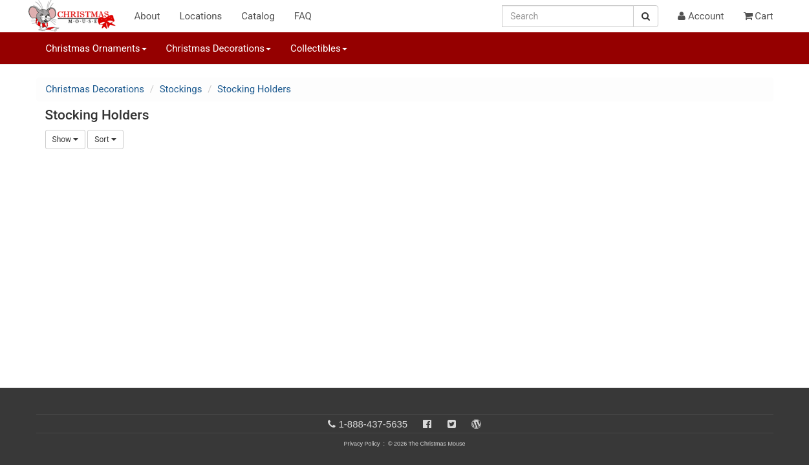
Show (65, 139)
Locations (200, 16)
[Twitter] (452, 423)
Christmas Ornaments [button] (96, 48)
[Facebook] (427, 423)
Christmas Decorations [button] (218, 48)
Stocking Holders (254, 89)
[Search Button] (645, 16)
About (147, 16)
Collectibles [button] (318, 48)
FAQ (303, 16)
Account (701, 16)
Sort (105, 139)
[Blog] (476, 423)
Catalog (258, 16)
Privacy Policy (361, 443)
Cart (758, 16)
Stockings (181, 89)
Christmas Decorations (95, 89)
